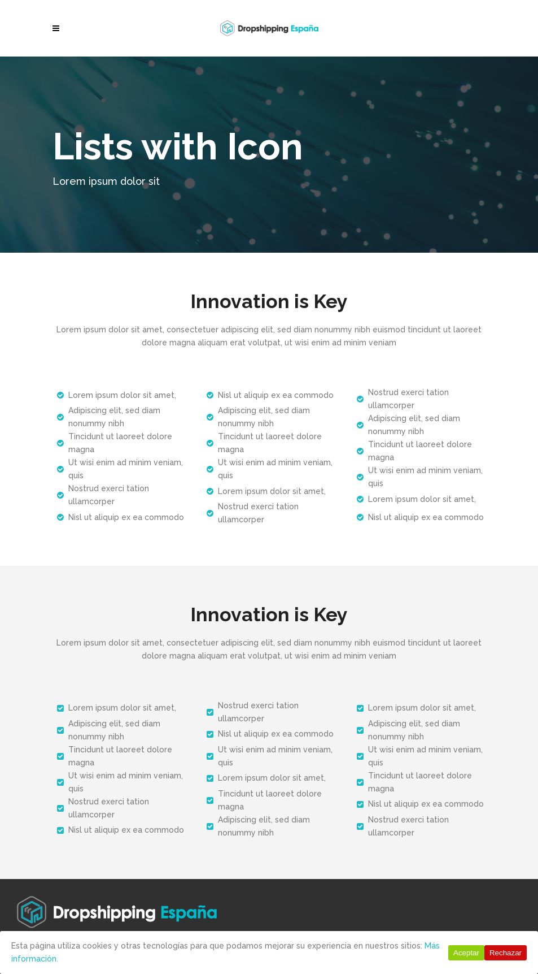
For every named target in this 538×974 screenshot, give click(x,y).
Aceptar (466, 953)
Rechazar (505, 953)
